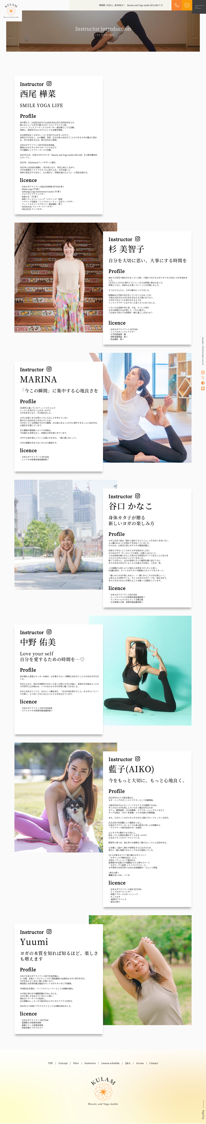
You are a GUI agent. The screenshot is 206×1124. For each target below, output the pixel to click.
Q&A (127, 1063)
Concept (63, 1063)
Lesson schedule (110, 1063)
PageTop (203, 1115)
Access (140, 1063)
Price (76, 1063)
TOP (50, 1063)
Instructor (90, 1063)
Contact (153, 1063)
